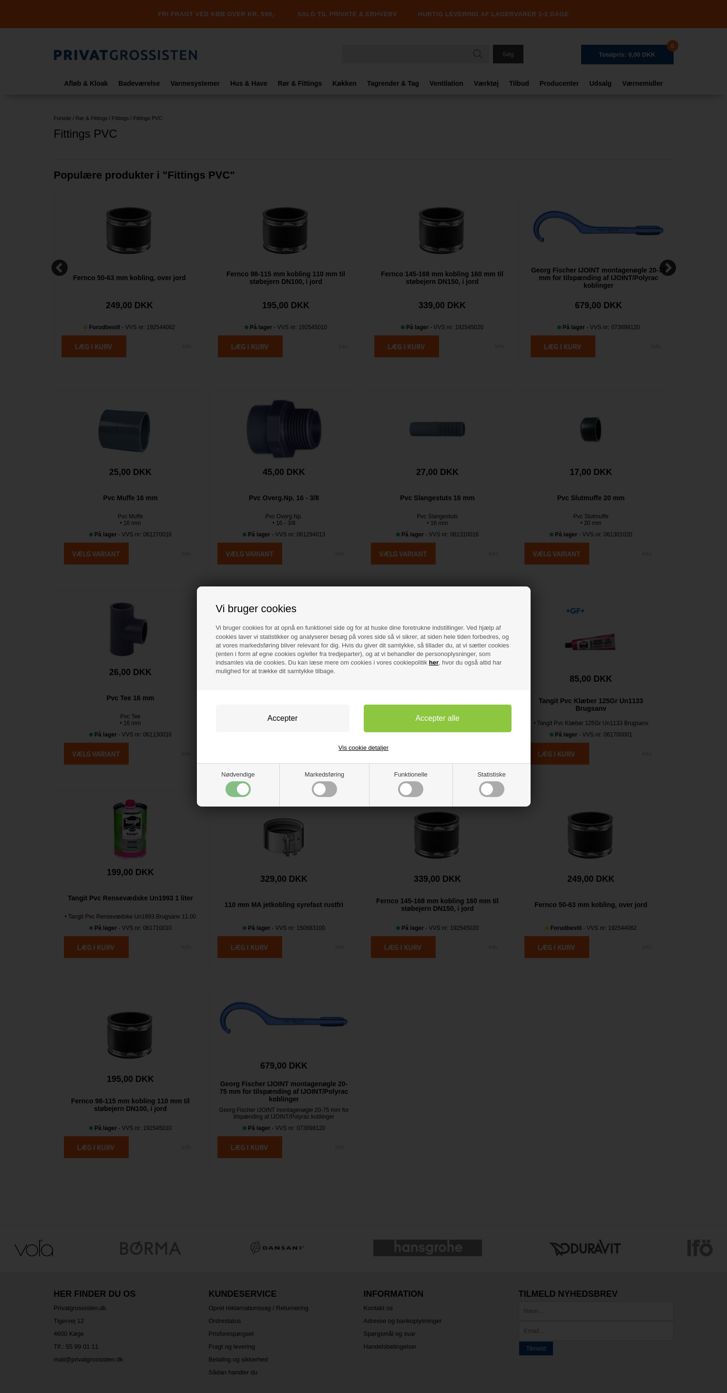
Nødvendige (238, 784)
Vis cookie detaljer (363, 747)
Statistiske (491, 784)
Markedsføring (324, 784)
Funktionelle (411, 784)
